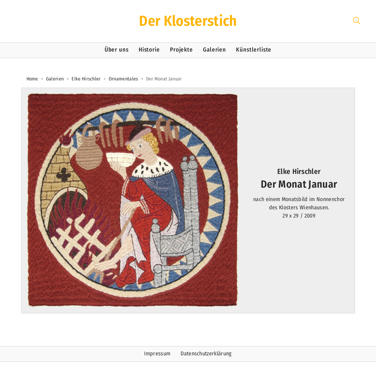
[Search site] (357, 22)
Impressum (157, 353)
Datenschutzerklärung (206, 353)
